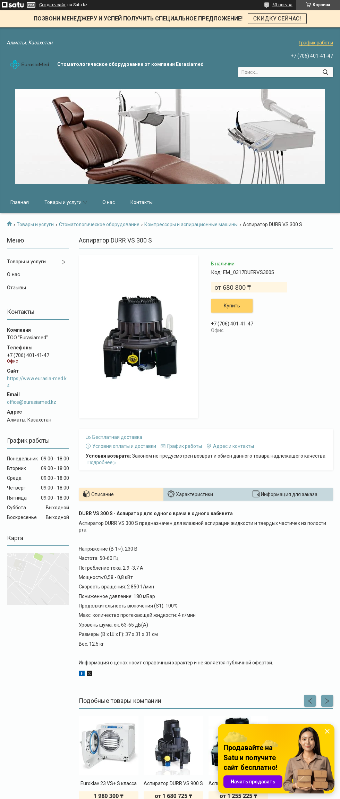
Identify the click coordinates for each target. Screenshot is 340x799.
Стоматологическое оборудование (99, 224)
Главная (19, 202)
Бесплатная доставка (117, 437)
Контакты (141, 202)
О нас (108, 202)
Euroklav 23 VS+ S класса (108, 783)
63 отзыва (282, 4)
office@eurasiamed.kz (31, 402)
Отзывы (16, 287)
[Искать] (325, 72)
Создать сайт (52, 4)
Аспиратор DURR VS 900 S (173, 783)
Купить (232, 305)
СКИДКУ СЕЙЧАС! (277, 18)
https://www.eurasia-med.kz (37, 382)
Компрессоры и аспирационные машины (191, 224)
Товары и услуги (63, 202)
